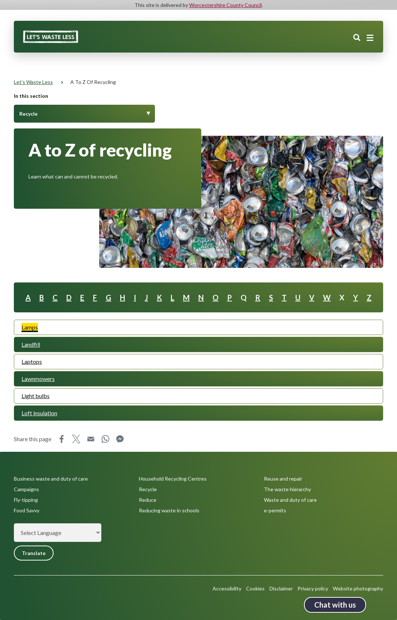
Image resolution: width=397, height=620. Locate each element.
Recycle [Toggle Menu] (28, 114)
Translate (34, 553)
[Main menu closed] (370, 38)
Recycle (148, 489)
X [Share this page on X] (76, 439)
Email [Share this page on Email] (90, 439)
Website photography (358, 588)
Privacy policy (312, 588)
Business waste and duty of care (51, 478)
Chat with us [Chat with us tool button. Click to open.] (335, 604)
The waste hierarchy (287, 489)
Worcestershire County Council (225, 5)
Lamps (30, 327)
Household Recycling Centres (173, 478)
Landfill (31, 344)
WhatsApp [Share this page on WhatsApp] (105, 439)
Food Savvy (26, 510)
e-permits (275, 510)
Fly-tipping (26, 500)
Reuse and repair (283, 478)
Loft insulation (39, 412)
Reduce (147, 500)
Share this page (32, 438)
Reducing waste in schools (169, 510)
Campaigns (26, 489)
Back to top (380, 603)
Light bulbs (36, 395)
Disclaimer (281, 588)
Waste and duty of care (290, 500)
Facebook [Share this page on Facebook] (61, 439)
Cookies (255, 588)
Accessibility (227, 588)
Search (357, 37)
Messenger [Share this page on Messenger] (119, 439)
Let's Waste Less (33, 82)
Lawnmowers (38, 378)
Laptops (32, 361)
